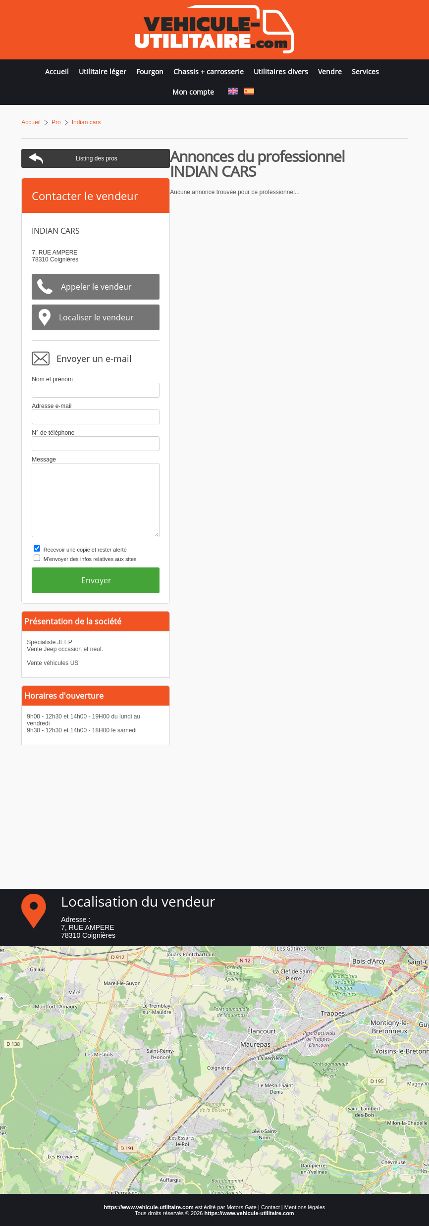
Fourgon (149, 71)
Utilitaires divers (281, 71)
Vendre (330, 71)
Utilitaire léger (102, 71)
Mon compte (193, 92)
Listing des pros (334, 158)
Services (365, 71)
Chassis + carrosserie (208, 71)
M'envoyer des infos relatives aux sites (327, 559)
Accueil (57, 71)
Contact (270, 1207)
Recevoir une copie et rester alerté (322, 550)
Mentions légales (304, 1207)
